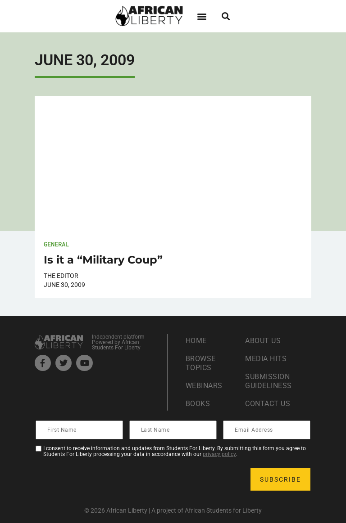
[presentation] (104, 479)
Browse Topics (201, 363)
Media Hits (266, 358)
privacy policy (219, 454)
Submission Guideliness (268, 381)
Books (198, 403)
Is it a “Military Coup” (103, 259)
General (56, 244)
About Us (263, 340)
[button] (201, 16)
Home (196, 340)
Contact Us (267, 403)
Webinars (204, 385)
